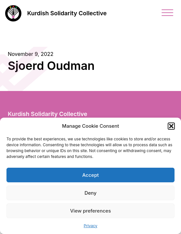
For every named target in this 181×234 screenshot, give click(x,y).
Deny (90, 193)
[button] (171, 126)
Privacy (90, 225)
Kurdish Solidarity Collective (67, 13)
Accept (90, 175)
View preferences (90, 211)
